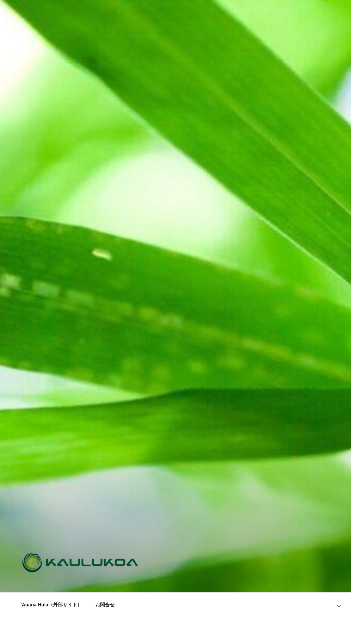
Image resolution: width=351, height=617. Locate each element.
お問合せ (104, 604)
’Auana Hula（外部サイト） (51, 604)
